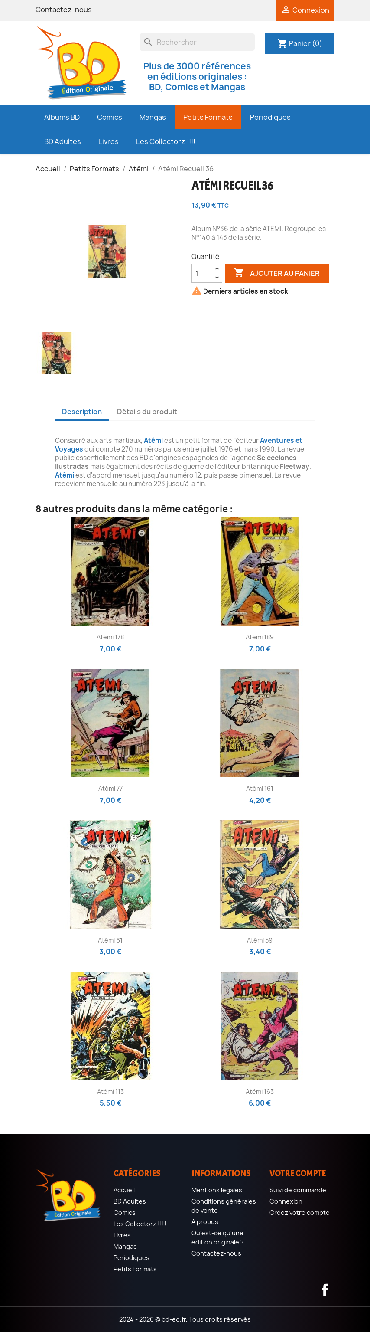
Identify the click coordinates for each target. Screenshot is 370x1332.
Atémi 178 (110, 637)
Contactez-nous (64, 9)
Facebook (325, 1290)
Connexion (285, 1201)
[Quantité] (201, 273)
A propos (204, 1221)
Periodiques (131, 1257)
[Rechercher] (197, 42)
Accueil (124, 1190)
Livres (122, 1235)
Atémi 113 (110, 1091)
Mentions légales (216, 1190)
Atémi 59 (260, 940)
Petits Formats (135, 1269)
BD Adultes (130, 1201)
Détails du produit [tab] (147, 411)
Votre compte (297, 1173)
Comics (125, 1212)
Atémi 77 (110, 788)
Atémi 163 (260, 1091)
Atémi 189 (260, 637)
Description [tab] (82, 411)
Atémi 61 (110, 940)
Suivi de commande (297, 1190)
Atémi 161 (259, 788)
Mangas (125, 1246)
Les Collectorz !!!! (140, 1224)
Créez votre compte (299, 1212)
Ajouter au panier (277, 273)
